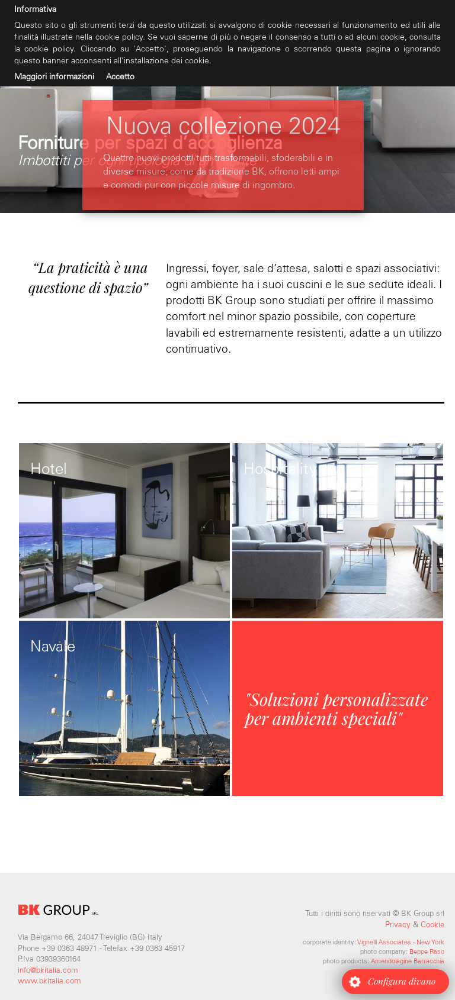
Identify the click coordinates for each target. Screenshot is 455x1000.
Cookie (432, 924)
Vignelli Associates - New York (400, 942)
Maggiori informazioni (54, 77)
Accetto (120, 77)
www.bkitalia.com (49, 980)
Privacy (398, 924)
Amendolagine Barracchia (407, 961)
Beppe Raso (426, 951)
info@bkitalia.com (48, 970)
